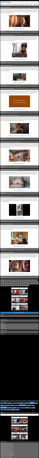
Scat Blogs (2, 332)
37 (3, 283)
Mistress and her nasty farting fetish (7, 252)
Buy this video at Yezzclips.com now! (19, 135)
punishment (22, 407)
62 (18, 285)
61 (16, 285)
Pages (2, 314)
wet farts (7, 86)
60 (14, 285)
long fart (33, 405)
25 (16, 281)
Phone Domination (4, 320)
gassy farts (7, 32)
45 (20, 283)
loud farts (10, 86)
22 (9, 281)
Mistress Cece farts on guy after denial (7, 455)
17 (36, 280)
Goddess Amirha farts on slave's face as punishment (10, 115)
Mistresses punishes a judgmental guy (7, 452)
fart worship (20, 32)
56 (5, 285)
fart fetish (14, 167)
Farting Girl (2, 324)
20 (5, 281)
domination (15, 86)
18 (1, 281)
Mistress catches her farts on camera (7, 443)
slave (34, 407)
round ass (17, 139)
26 (18, 281)
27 (20, 281)
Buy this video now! (19, 29)
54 (1, 285)
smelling (19, 277)
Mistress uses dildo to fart (5, 7)
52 (35, 283)
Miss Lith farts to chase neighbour (6, 457)
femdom (19, 193)
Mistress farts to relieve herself (6, 65)
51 (33, 283)
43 (16, 283)
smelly (10, 32)
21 (7, 281)
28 (22, 281)
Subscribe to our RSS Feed (19, 312)
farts (10, 139)
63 (20, 285)
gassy (4, 32)
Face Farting (3, 327)
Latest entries (3, 441)
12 (25, 280)
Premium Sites (4, 319)
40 (9, 283)
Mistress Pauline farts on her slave (7, 196)
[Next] (27, 285)
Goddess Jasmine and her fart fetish (7, 35)
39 (7, 283)
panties (17, 32)
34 (35, 281)
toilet (20, 86)
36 (1, 283)
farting (10, 193)
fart (17, 403)
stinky (12, 32)
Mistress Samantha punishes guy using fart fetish (9, 169)
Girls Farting (5, 2)
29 (24, 281)
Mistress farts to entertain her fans (6, 449)
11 (23, 280)
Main (1, 316)
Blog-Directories (4, 330)
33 (33, 281)
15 (32, 280)
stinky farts (5, 167)
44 (18, 283)
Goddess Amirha (6, 139)
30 (26, 281)
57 (7, 285)
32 (31, 281)
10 (21, 280)
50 (31, 283)
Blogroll (2, 322)
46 (22, 283)
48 (26, 283)
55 (3, 285)
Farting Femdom (3, 328)
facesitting (14, 403)
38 (5, 283)
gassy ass (12, 405)
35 (37, 281)
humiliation (29, 405)
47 (24, 283)
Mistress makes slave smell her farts (7, 88)
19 (3, 281)
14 (30, 280)
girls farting (22, 405)
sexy (19, 167)
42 (14, 283)
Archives (3, 412)
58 (9, 285)
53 (37, 283)
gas (6, 193)
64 (22, 285)
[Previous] (2, 280)
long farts (14, 32)
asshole (23, 139)
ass (9, 139)
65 (24, 285)
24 (14, 281)
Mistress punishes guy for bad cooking (7, 446)
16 (34, 280)
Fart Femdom (3, 325)
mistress (15, 139)
